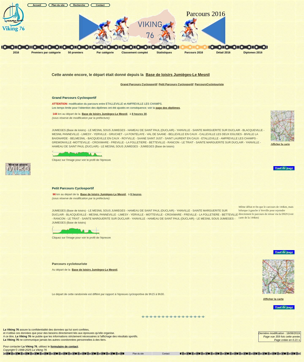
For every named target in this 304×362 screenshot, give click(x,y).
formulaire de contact (64, 346)
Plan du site (138, 354)
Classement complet (135, 52)
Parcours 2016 (194, 52)
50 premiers (75, 52)
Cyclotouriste (209, 84)
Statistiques (164, 52)
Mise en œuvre (17, 164)
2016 (16, 52)
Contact (165, 354)
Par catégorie (105, 52)
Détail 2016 (223, 52)
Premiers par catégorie (46, 52)
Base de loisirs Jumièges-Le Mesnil (178, 75)
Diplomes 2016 (252, 52)
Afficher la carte (273, 299)
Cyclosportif (139, 84)
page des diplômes (168, 107)
